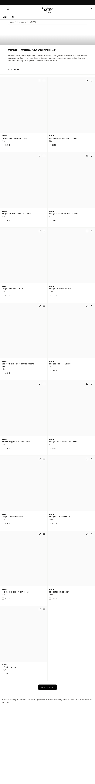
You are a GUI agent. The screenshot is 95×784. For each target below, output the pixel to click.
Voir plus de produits (47, 687)
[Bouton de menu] (4, 9)
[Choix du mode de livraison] (8, 8)
